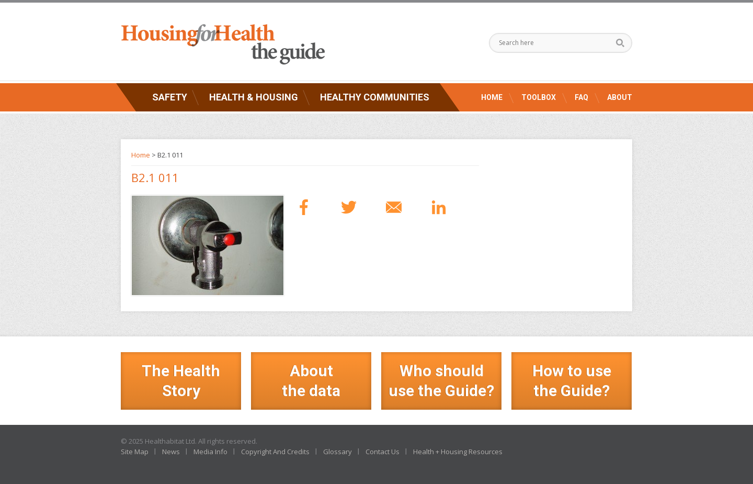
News (171, 451)
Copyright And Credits (275, 451)
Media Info (210, 451)
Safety (169, 97)
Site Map (135, 451)
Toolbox (538, 97)
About (619, 97)
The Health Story (181, 381)
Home (492, 97)
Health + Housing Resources (458, 451)
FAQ (581, 97)
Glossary (337, 451)
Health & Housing (253, 97)
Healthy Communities (374, 97)
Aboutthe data (311, 381)
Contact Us (383, 451)
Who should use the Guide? (441, 381)
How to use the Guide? (571, 381)
